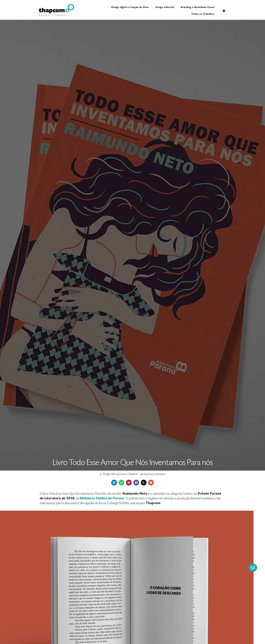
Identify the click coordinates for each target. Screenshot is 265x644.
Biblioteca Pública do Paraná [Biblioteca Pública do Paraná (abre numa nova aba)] (102, 498)
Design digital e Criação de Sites (130, 7)
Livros (123, 474)
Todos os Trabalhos (202, 14)
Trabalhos (132, 474)
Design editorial (164, 7)
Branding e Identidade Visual (197, 7)
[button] (224, 11)
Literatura (160, 474)
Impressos (148, 474)
